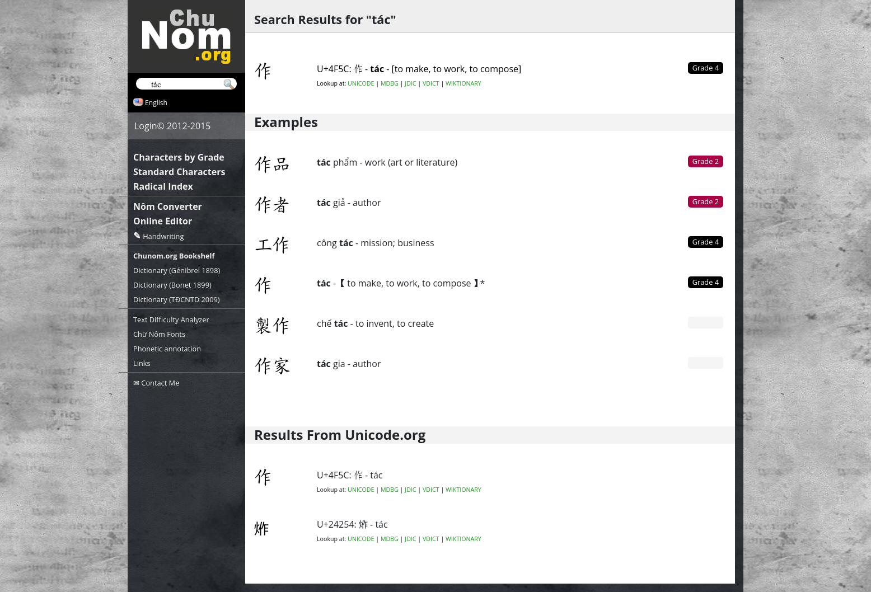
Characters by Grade (178, 157)
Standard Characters (179, 172)
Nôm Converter (167, 206)
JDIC (410, 83)
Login (145, 126)
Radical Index (163, 186)
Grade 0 (705, 322)
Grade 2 (705, 161)
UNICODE (361, 83)
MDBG (390, 83)
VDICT (431, 83)
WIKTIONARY (463, 83)
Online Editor (162, 221)
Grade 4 (705, 242)
